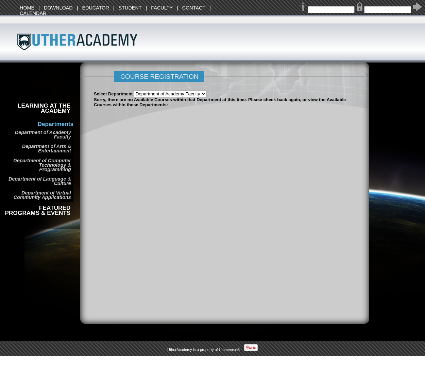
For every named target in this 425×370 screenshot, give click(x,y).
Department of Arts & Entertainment (46, 148)
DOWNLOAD (58, 8)
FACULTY (162, 8)
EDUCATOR (95, 8)
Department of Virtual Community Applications (42, 195)
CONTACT (193, 8)
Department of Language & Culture (39, 181)
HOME (27, 8)
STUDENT (130, 8)
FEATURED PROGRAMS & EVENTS (38, 210)
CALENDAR (33, 13)
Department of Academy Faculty (43, 135)
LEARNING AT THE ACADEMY (44, 108)
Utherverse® (229, 350)
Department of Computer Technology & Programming (42, 165)
